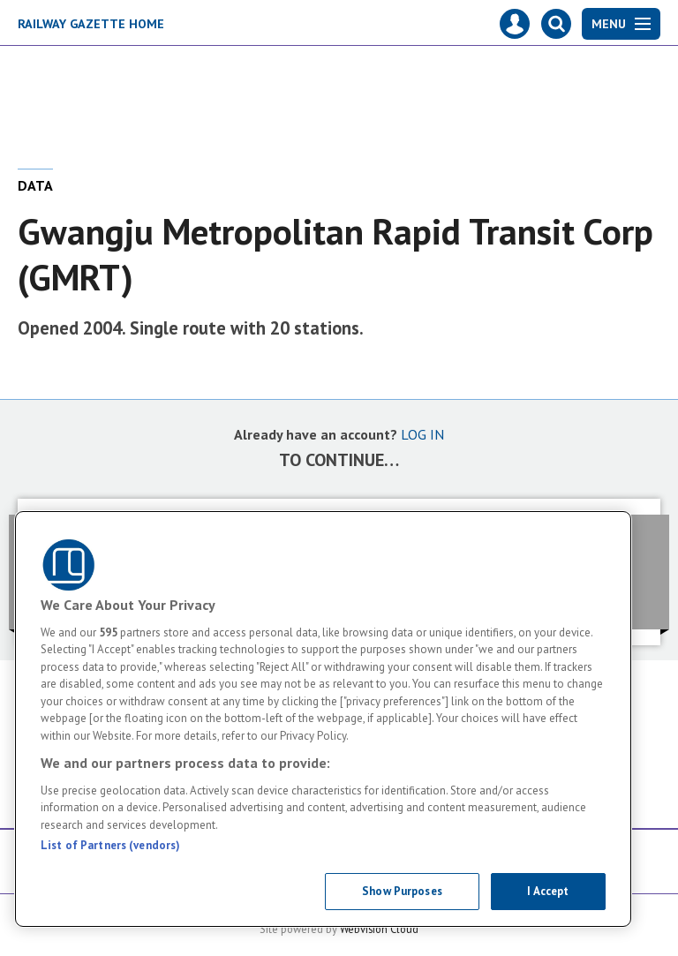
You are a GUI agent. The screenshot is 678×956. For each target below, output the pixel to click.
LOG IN (422, 434)
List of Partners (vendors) (110, 845)
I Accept (548, 891)
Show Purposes (402, 891)
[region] (323, 719)
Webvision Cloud (379, 929)
